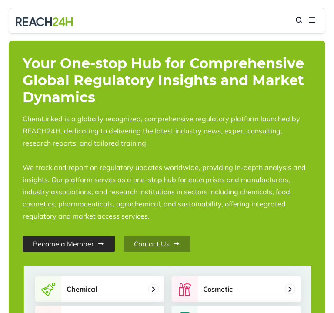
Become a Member (68, 244)
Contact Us (157, 244)
